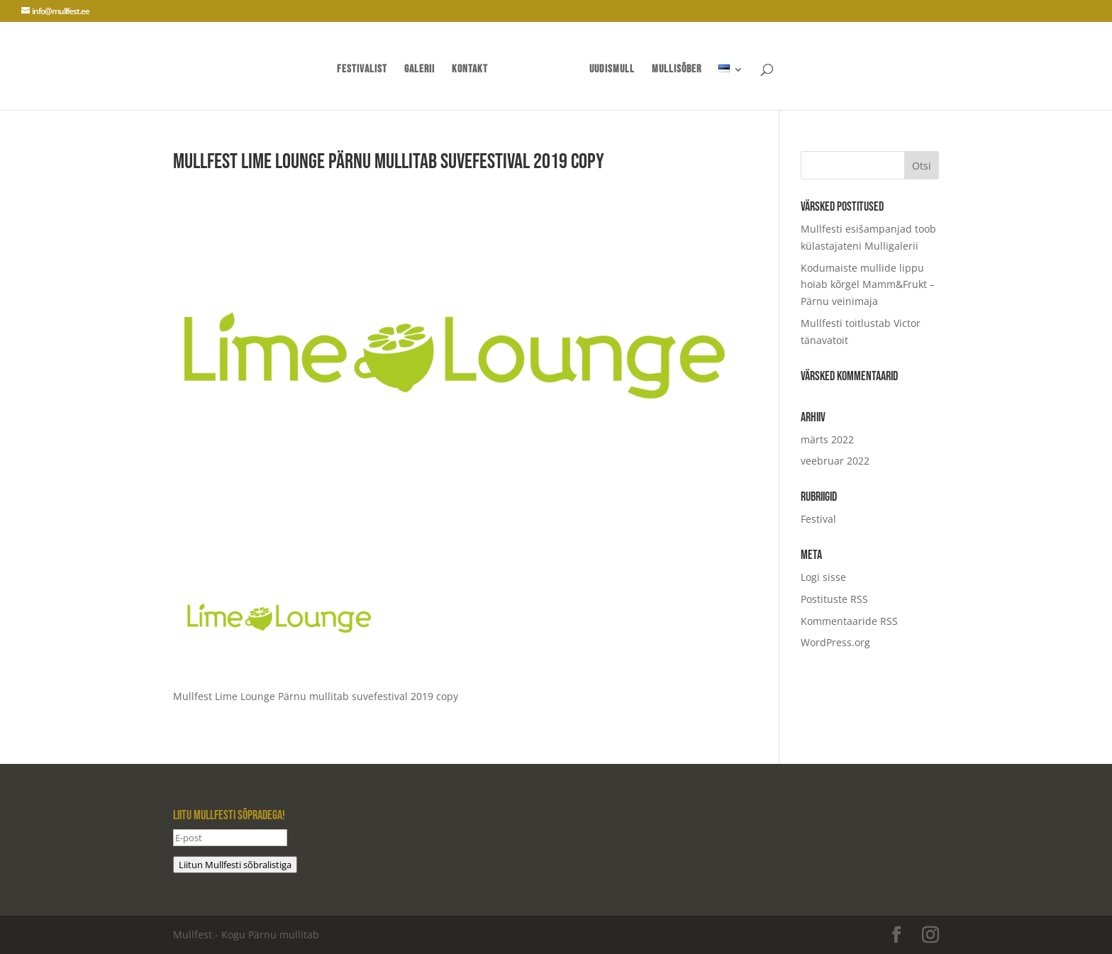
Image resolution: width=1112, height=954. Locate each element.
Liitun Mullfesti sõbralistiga (235, 864)
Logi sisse (823, 577)
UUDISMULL (612, 70)
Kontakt (470, 70)
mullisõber (676, 70)
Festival (818, 519)
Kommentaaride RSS (849, 621)
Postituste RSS (834, 599)
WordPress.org (835, 642)
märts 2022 (827, 439)
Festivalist (362, 70)
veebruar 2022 (835, 460)
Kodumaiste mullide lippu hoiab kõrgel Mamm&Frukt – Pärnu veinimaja (868, 285)
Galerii (419, 70)
